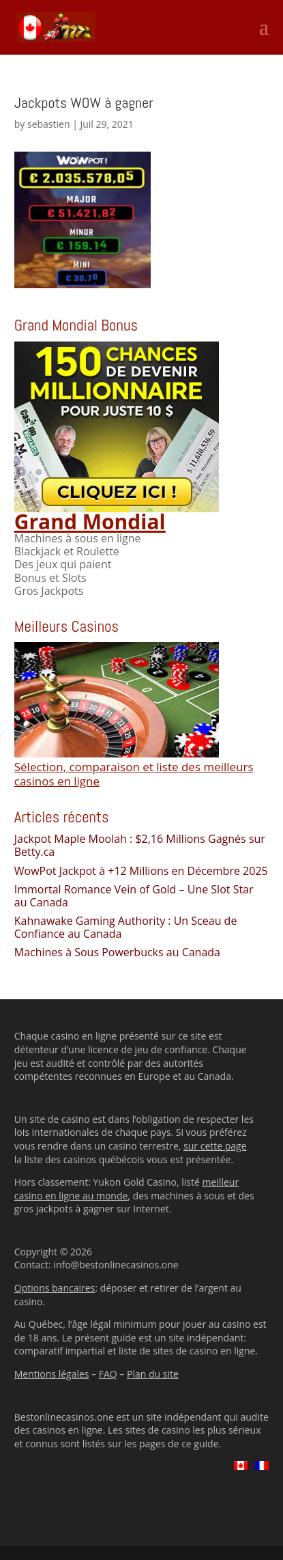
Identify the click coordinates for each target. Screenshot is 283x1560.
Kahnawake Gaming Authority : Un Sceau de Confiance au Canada (125, 927)
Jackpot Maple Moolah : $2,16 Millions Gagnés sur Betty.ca (139, 845)
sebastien (48, 123)
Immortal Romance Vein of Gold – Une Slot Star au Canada (134, 896)
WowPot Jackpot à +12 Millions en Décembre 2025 (141, 870)
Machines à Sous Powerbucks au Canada (117, 952)
